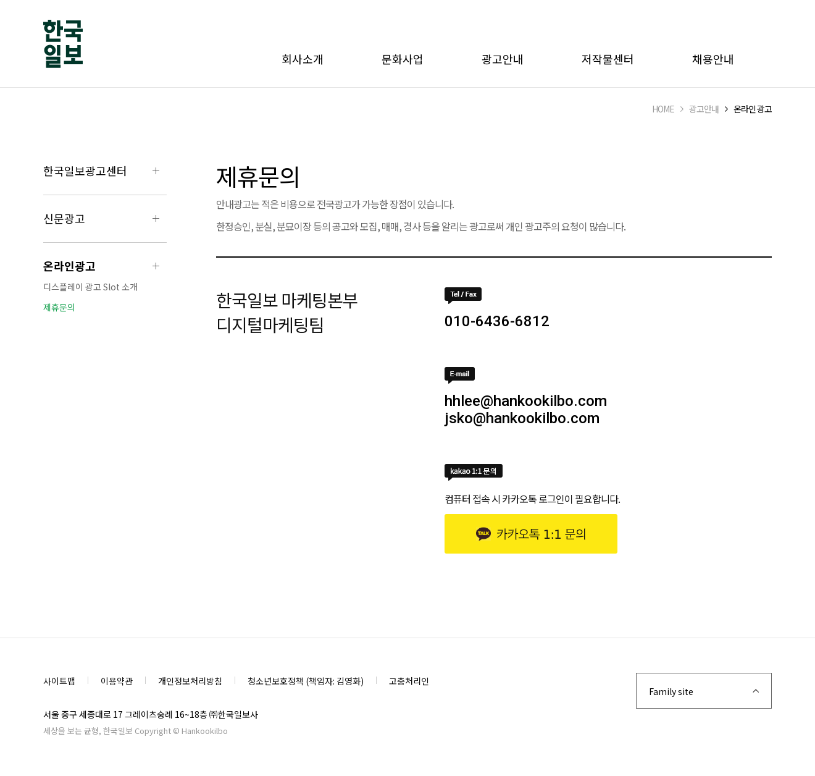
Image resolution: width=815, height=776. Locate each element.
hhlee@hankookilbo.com (526, 401)
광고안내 (503, 59)
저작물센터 (608, 59)
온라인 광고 (753, 109)
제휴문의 (59, 307)
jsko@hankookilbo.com (522, 418)
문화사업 (403, 59)
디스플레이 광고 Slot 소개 (90, 286)
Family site (671, 691)
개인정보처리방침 (190, 681)
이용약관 (117, 681)
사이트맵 (59, 681)
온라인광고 (69, 266)
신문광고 (64, 218)
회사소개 (303, 59)
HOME (663, 109)
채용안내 (713, 59)
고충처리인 (409, 681)
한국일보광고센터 (85, 170)
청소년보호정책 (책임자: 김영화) (306, 681)
